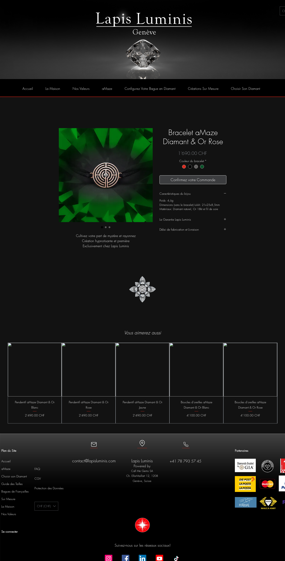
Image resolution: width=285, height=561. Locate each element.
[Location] (142, 443)
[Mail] (94, 444)
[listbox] (46, 506)
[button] (46, 506)
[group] (142, 383)
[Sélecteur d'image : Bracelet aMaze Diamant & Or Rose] (102, 227)
